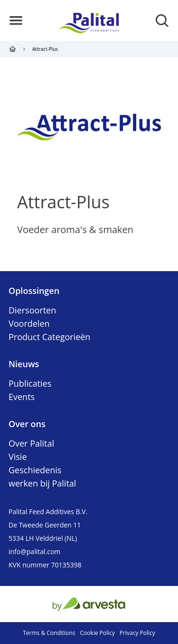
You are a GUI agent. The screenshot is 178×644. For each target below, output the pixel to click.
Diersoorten (32, 310)
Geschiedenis (35, 470)
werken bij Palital (42, 483)
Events (22, 396)
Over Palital (31, 443)
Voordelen (29, 323)
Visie (18, 456)
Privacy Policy (137, 633)
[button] (15, 20)
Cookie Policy (97, 633)
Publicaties (30, 383)
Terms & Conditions (49, 633)
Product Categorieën (49, 336)
